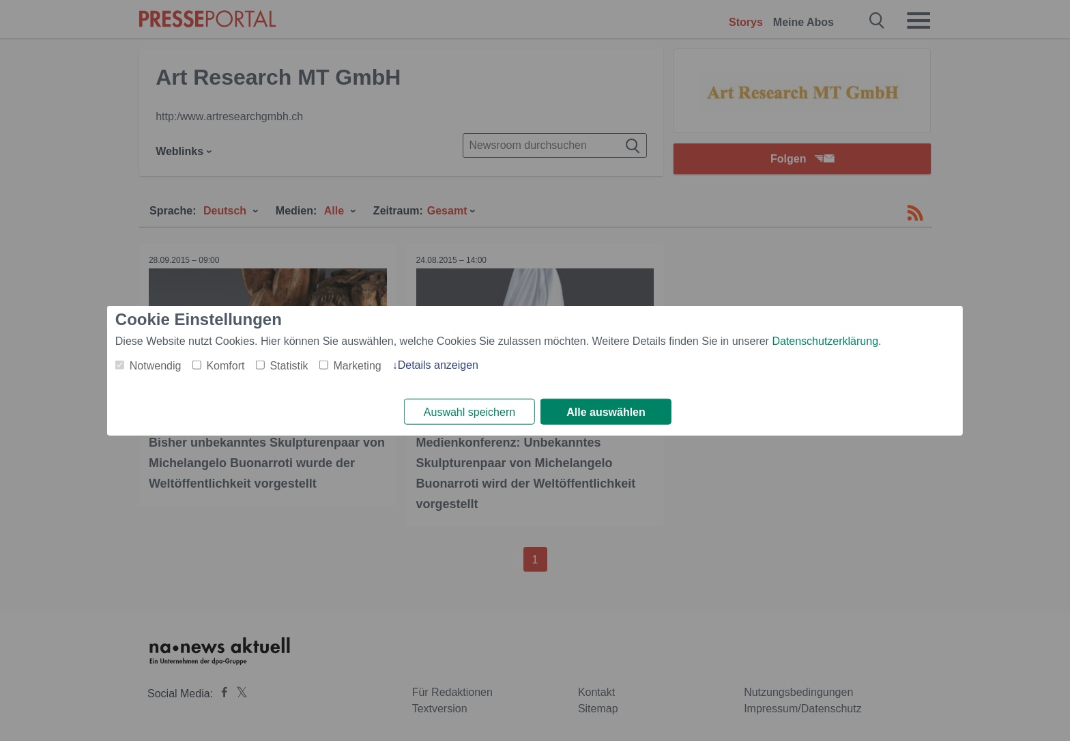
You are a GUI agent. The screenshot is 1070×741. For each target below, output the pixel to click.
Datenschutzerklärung (825, 340)
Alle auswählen (606, 412)
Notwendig (156, 365)
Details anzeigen (438, 364)
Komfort (225, 365)
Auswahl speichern (469, 412)
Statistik (289, 365)
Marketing (357, 365)
